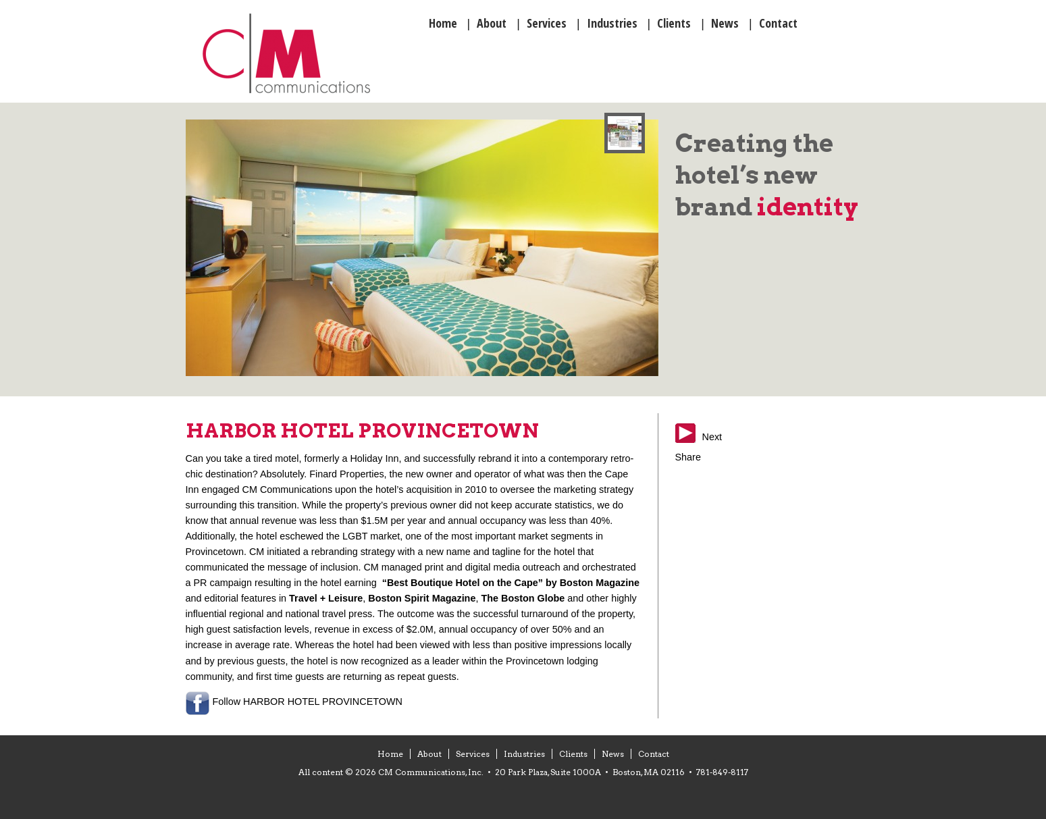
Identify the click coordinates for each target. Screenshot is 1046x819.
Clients (573, 754)
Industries (524, 754)
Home (390, 754)
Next (712, 436)
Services (473, 754)
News (613, 754)
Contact (653, 754)
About (429, 754)
